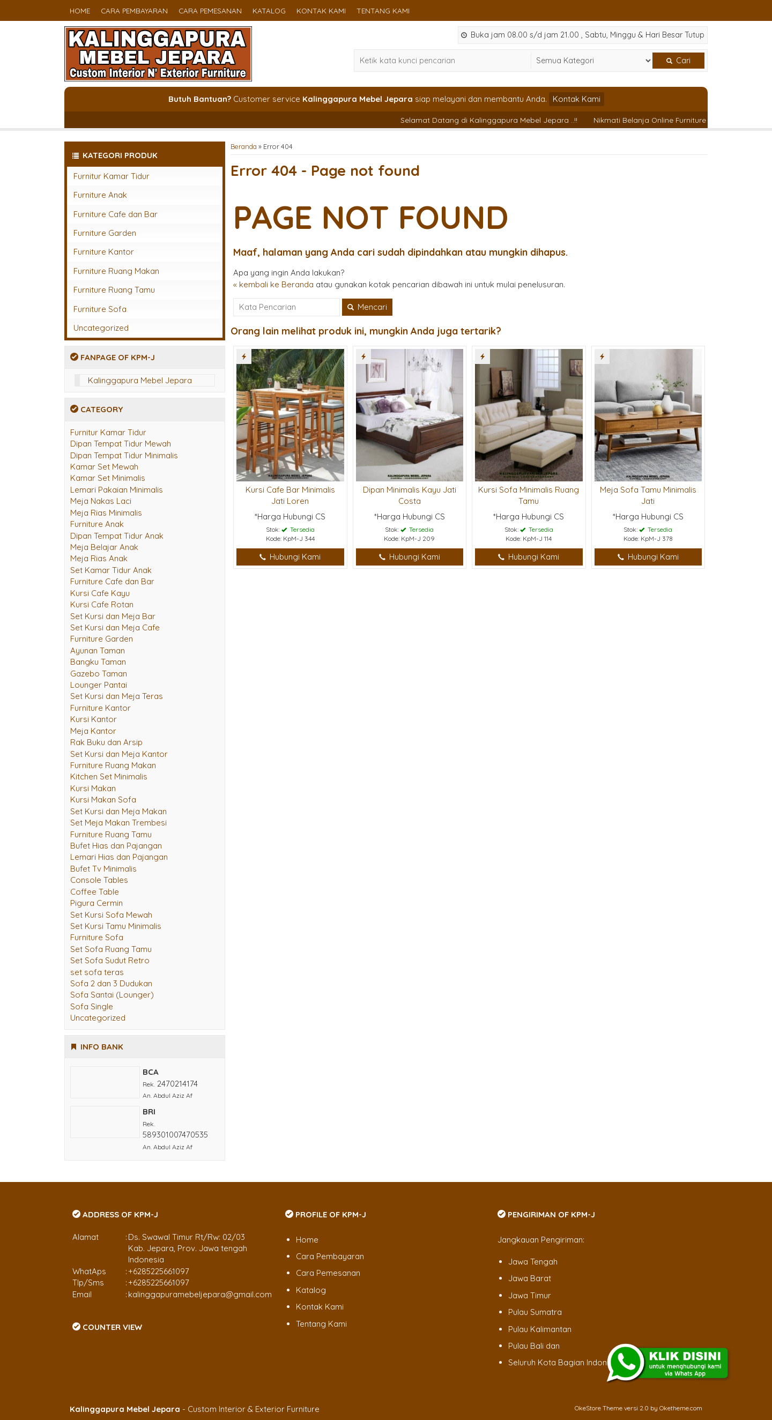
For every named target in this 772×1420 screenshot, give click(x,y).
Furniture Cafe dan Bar (115, 214)
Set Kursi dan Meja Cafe (115, 627)
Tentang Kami (383, 10)
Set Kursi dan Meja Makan (118, 811)
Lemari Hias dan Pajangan (119, 857)
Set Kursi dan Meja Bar (112, 616)
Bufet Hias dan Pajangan (116, 846)
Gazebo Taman (98, 673)
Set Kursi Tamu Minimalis (115, 926)
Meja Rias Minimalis (106, 513)
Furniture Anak (100, 195)
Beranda (244, 146)
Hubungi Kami (290, 557)
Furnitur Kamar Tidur (111, 176)
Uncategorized (101, 328)
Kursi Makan (93, 788)
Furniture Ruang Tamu (114, 290)
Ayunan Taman (97, 650)
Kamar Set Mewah (104, 467)
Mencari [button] (367, 307)
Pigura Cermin (96, 903)
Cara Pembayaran (134, 10)
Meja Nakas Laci (100, 501)
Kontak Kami (321, 10)
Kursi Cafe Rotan (101, 604)
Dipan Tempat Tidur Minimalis (124, 455)
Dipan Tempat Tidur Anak (117, 536)
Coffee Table (94, 892)
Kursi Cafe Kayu (100, 593)
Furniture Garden (104, 233)
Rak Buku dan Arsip (106, 742)
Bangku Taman (98, 662)
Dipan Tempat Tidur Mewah (120, 443)
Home (80, 10)
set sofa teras (97, 972)
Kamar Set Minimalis (107, 478)
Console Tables (99, 880)
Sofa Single (91, 1006)
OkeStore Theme (598, 1408)
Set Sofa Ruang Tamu (111, 949)
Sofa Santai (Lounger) (112, 995)
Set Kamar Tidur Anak (111, 570)
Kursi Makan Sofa (103, 799)
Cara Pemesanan (210, 10)
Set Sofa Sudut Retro (110, 960)
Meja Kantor (93, 731)
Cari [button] (678, 60)
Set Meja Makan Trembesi (118, 822)
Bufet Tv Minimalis (103, 869)
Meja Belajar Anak (104, 547)
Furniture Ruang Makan (116, 271)
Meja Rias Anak (99, 558)
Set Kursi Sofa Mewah (111, 915)
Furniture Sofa (100, 309)
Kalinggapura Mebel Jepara (140, 380)
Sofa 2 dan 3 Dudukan (111, 983)
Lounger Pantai (98, 685)
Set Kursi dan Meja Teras (116, 696)
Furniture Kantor (103, 252)
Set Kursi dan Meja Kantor (119, 754)
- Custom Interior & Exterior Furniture (195, 1409)
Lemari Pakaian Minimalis (116, 490)
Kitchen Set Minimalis (108, 776)
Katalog (269, 10)
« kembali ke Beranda (273, 284)
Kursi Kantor (93, 719)
